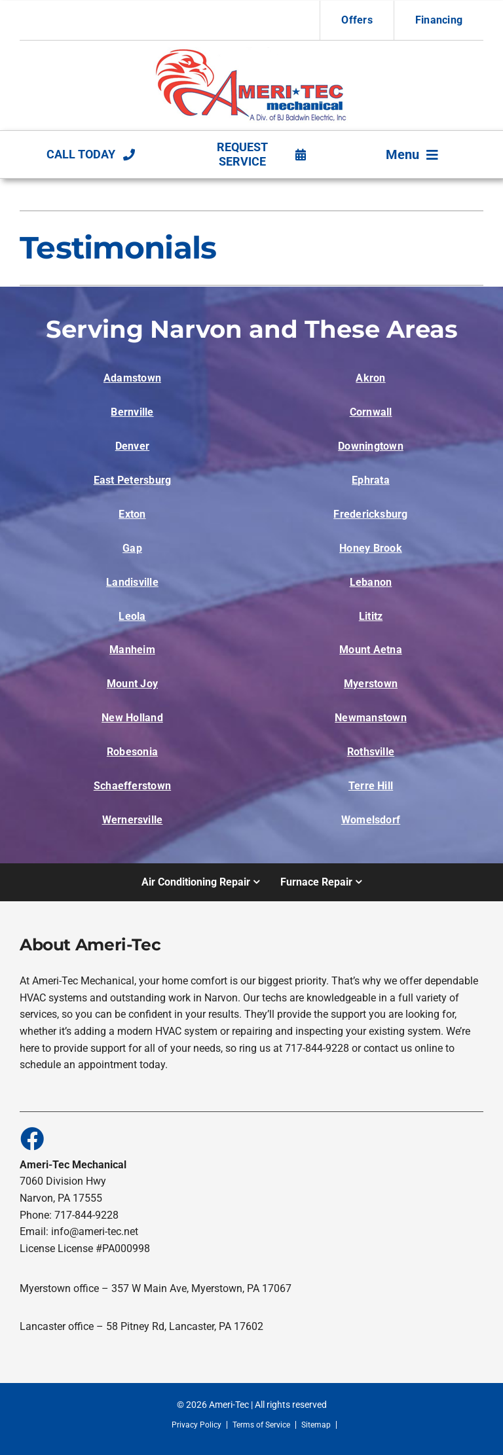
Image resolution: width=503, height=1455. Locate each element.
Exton (132, 514)
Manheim (132, 649)
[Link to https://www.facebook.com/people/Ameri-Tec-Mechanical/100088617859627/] (31, 1138)
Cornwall (371, 412)
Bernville (132, 412)
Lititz (370, 616)
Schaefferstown (132, 786)
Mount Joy (132, 683)
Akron (370, 378)
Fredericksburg (370, 514)
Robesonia (132, 751)
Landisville (132, 582)
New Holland (132, 717)
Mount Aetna (370, 649)
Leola (132, 616)
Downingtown (370, 446)
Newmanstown (371, 717)
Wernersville (132, 820)
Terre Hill (370, 786)
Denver (132, 446)
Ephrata (371, 480)
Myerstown (371, 683)
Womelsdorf (370, 820)
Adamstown (132, 378)
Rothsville (370, 751)
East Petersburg (133, 480)
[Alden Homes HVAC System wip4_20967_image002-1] (251, 52)
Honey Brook (370, 548)
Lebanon (371, 582)
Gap (132, 548)
